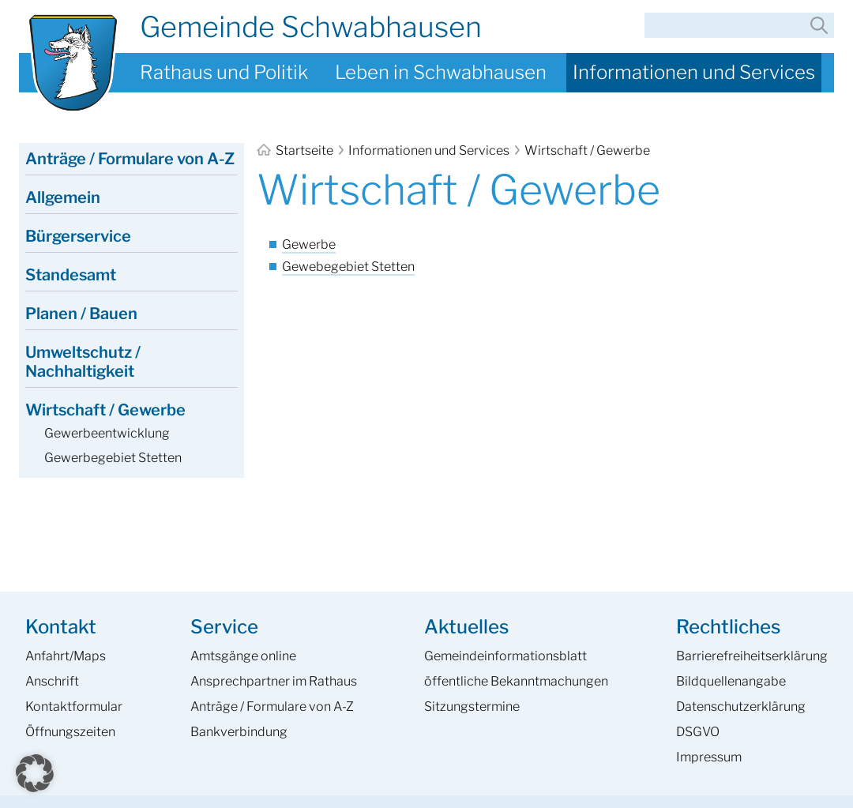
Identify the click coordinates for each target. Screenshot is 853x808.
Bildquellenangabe (731, 681)
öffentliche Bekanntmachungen (516, 681)
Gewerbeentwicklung (107, 433)
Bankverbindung (238, 731)
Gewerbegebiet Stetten (113, 457)
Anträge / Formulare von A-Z (130, 158)
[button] (35, 773)
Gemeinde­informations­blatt (505, 655)
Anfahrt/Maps (65, 655)
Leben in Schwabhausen (441, 72)
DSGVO (698, 731)
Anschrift (52, 681)
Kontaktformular (73, 706)
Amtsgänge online (243, 655)
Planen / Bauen (81, 313)
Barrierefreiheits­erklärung (752, 655)
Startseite (296, 150)
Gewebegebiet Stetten (348, 266)
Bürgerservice (78, 236)
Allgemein (62, 197)
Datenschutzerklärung (741, 706)
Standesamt (70, 274)
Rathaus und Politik (224, 72)
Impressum (709, 757)
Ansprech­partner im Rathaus (273, 681)
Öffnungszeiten (70, 731)
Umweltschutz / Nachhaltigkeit (83, 362)
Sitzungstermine (472, 706)
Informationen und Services (694, 72)
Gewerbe (309, 244)
